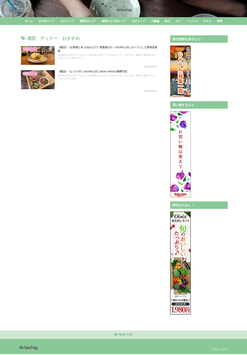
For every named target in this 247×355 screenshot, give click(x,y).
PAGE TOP (123, 335)
